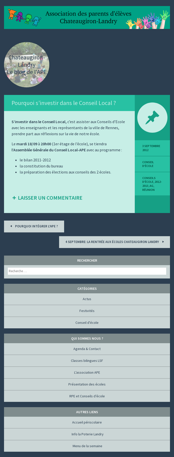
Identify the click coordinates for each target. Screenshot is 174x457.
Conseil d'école (148, 164)
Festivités (87, 310)
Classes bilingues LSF (87, 360)
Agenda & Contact (87, 348)
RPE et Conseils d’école (87, 396)
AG (151, 186)
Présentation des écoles (87, 384)
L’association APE (87, 372)
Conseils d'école (149, 180)
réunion (148, 190)
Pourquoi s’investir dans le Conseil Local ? (64, 103)
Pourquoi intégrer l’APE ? (33, 226)
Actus (87, 299)
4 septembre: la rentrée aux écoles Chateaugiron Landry (115, 241)
